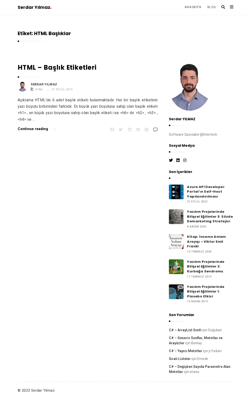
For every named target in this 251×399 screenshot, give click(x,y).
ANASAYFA (193, 7)
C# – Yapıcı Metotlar (185, 351)
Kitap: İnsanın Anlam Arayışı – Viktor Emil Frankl (206, 241)
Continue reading (37, 128)
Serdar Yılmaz (34, 7)
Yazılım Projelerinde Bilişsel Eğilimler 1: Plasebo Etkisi (205, 291)
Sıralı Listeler (180, 359)
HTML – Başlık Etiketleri (57, 67)
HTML (39, 89)
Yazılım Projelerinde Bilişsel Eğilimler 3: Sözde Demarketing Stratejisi (210, 216)
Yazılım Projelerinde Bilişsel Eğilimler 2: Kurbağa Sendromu (205, 266)
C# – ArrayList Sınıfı (185, 330)
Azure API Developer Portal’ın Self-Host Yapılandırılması (206, 192)
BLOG (211, 7)
